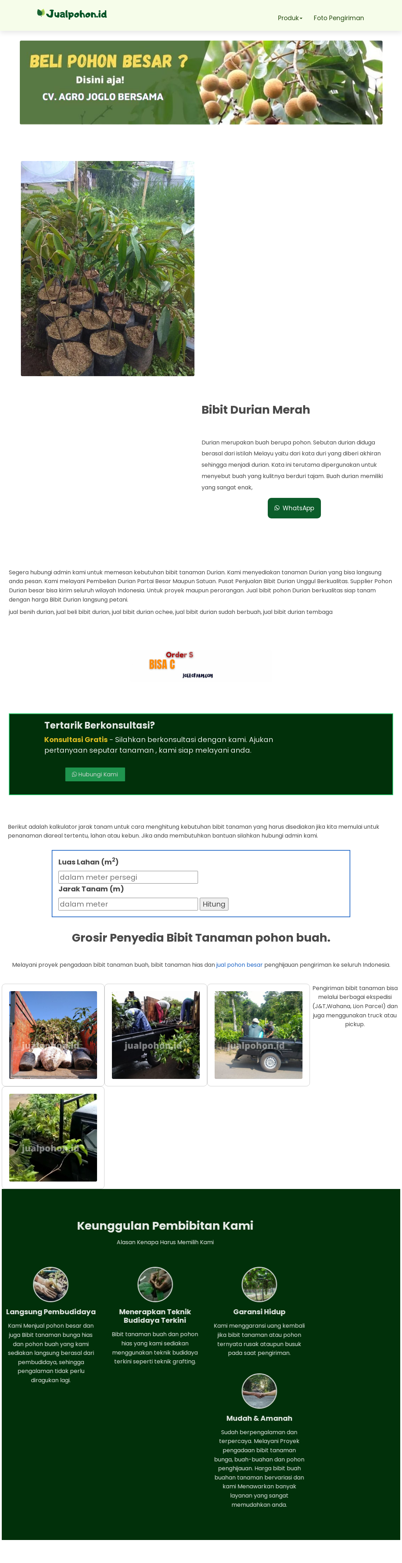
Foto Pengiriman (340, 17)
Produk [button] (289, 17)
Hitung (214, 731)
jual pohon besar (239, 792)
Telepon (40, 1498)
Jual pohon (210, 1553)
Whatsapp (45, 1477)
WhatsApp (297, 269)
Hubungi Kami (268, 589)
